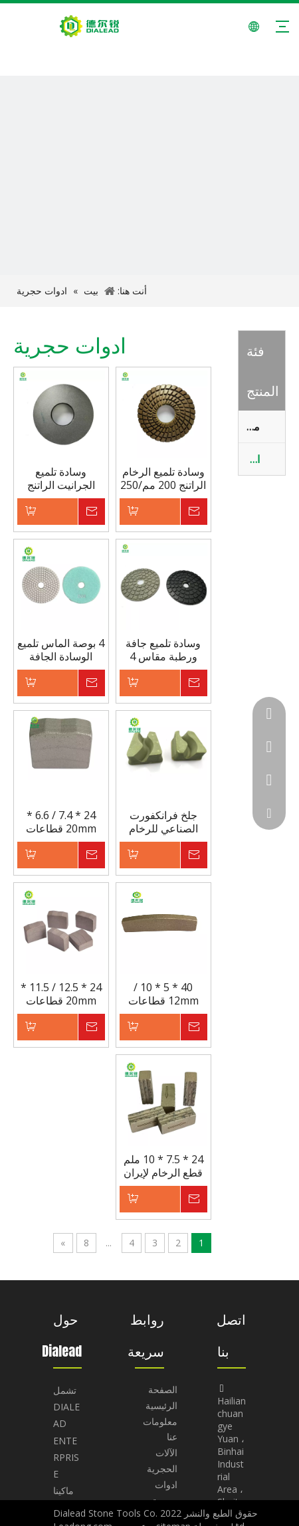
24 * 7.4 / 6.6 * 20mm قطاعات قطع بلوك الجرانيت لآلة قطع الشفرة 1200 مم (60, 822)
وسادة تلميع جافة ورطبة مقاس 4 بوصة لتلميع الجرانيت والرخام (163, 649)
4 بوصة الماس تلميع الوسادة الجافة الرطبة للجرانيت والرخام (60, 649)
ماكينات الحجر (249, 426)
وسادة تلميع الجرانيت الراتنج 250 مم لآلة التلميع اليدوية (61, 478)
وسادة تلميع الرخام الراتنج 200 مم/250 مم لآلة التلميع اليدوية (163, 478)
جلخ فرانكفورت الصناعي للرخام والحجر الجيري (163, 822)
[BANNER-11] (149, 225)
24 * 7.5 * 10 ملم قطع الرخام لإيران (163, 1166)
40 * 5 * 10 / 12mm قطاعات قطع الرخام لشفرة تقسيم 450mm (163, 994)
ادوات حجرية (249, 459)
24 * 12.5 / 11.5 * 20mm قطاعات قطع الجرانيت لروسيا (61, 994)
